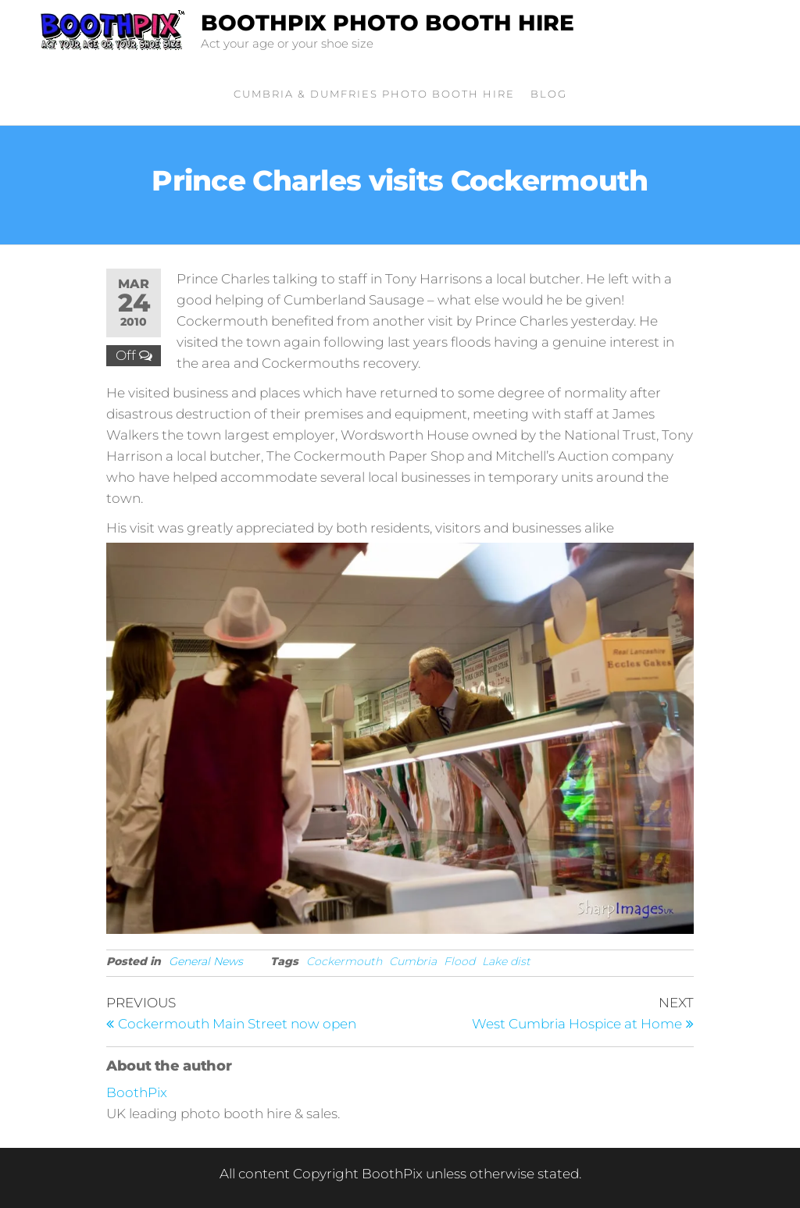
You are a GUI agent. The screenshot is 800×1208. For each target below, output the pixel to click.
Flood (459, 961)
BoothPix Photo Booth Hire (387, 22)
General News (206, 961)
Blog (548, 93)
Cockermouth (344, 961)
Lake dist (506, 961)
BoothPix (136, 1092)
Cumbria (413, 961)
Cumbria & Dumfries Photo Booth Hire (374, 93)
